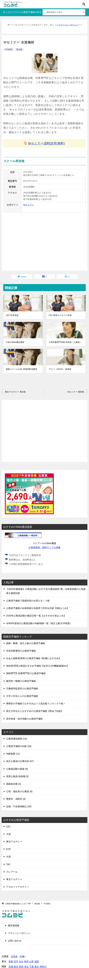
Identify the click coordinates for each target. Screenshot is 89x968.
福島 (36, 961)
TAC (8, 864)
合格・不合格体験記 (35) (18, 806)
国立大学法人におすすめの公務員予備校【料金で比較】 (34, 711)
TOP (18, 904)
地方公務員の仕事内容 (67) (20, 761)
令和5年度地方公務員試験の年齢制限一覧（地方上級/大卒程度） (39, 623)
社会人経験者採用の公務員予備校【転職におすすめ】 (33, 658)
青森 (10, 961)
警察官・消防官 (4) (16, 799)
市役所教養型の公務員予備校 (21, 650)
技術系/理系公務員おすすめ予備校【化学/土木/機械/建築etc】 (37, 665)
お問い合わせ (15, 940)
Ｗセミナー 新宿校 (75, 392)
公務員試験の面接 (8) (17, 769)
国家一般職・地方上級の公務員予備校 (25, 643)
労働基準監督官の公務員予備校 (22, 688)
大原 (8, 856)
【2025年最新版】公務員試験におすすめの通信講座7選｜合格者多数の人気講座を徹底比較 (46, 591)
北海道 (14, 956)
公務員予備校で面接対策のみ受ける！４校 (28, 600)
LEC (8, 826)
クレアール (12, 871)
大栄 (8, 834)
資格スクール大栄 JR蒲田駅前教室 (21, 369)
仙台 (21, 961)
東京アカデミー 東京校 (15, 392)
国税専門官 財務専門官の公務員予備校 (26, 673)
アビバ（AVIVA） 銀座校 (60, 369)
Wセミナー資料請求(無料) (46, 143)
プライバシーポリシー (69, 25)
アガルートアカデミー (17, 887)
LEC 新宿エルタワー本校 (60, 315)
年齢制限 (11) (13, 753)
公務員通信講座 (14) (16, 738)
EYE (8, 849)
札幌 (22, 956)
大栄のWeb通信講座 (15, 342)
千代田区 (9, 49)
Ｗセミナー (28, 205)
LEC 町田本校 (12, 315)
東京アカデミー (14, 841)
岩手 (16, 961)
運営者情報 (13, 925)
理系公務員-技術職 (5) (17, 776)
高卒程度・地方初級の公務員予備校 (24, 718)
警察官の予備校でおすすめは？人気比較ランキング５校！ (36, 703)
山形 (31, 961)
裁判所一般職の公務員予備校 (21, 681)
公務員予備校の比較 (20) (18, 746)
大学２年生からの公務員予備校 (22, 696)
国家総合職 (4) (13, 784)
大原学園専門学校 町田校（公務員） (65, 342)
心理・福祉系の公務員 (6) (19, 791)
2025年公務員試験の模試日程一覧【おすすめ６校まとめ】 (36, 615)
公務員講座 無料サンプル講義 (45, 547)
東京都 (19, 49)
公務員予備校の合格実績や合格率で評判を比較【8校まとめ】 (37, 608)
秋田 (26, 961)
